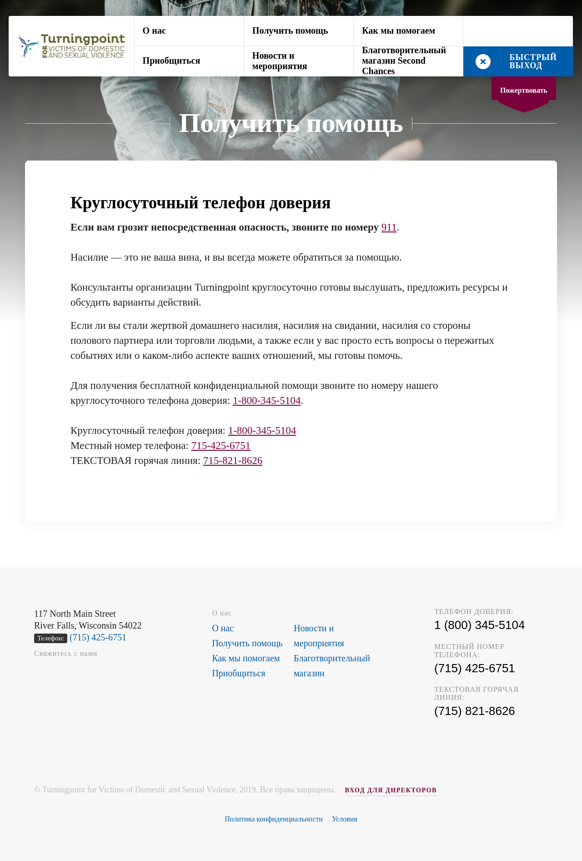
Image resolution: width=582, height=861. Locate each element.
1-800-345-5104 (267, 400)
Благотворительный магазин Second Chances (404, 61)
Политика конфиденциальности (274, 819)
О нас (154, 30)
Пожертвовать (523, 90)
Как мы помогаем (398, 30)
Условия (344, 819)
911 (389, 227)
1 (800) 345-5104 (479, 625)
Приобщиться (172, 60)
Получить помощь (290, 30)
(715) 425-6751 (98, 637)
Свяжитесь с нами (65, 653)
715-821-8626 (232, 460)
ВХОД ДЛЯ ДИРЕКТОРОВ (391, 790)
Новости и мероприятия (279, 60)
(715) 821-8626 (474, 711)
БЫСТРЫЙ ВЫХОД (533, 61)
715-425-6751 (221, 445)
